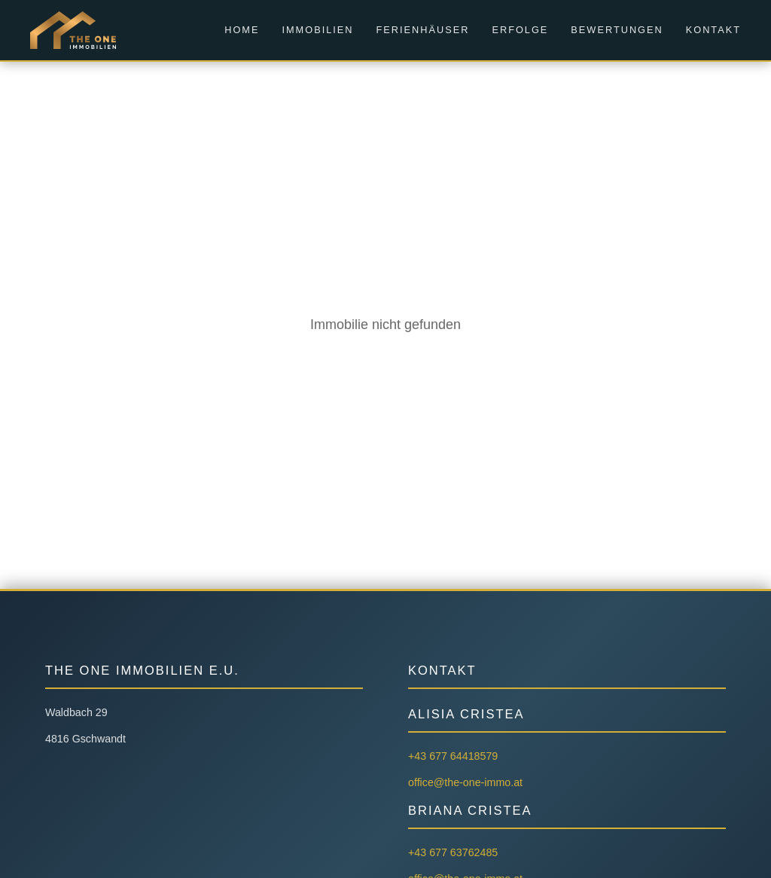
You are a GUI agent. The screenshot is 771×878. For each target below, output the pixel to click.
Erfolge (520, 29)
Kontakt (713, 29)
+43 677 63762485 (453, 852)
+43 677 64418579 (453, 756)
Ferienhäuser (423, 29)
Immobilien (317, 29)
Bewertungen (617, 29)
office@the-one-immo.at (465, 782)
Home (241, 29)
